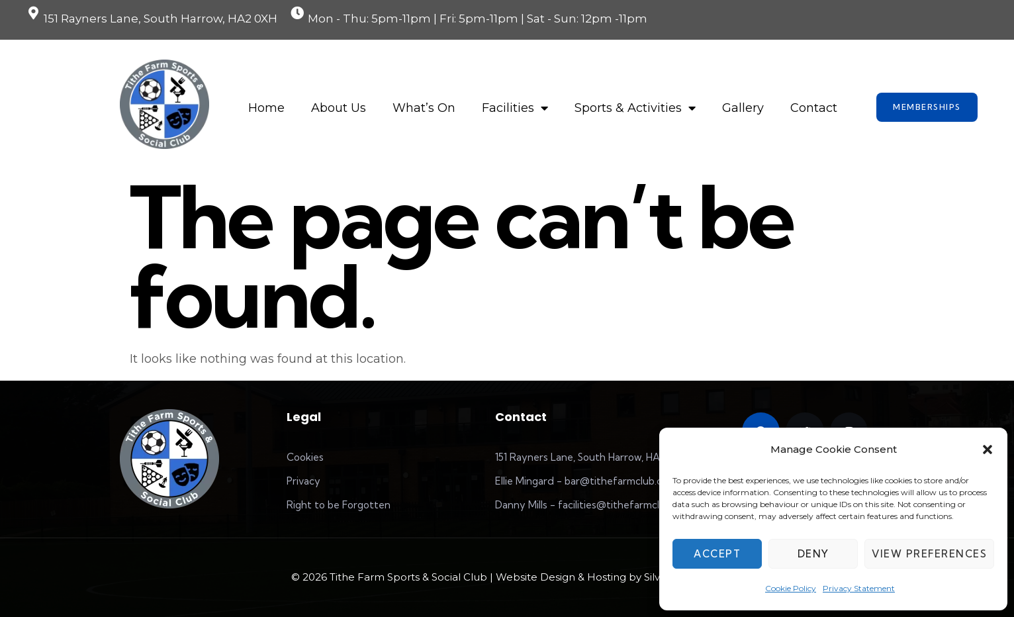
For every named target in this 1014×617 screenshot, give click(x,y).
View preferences (929, 553)
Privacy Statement (859, 588)
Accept (717, 553)
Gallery (743, 108)
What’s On (423, 108)
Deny (813, 553)
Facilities (515, 107)
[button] (987, 449)
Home (266, 108)
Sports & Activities (635, 107)
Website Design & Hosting (561, 577)
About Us (338, 108)
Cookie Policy (790, 588)
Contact (813, 108)
